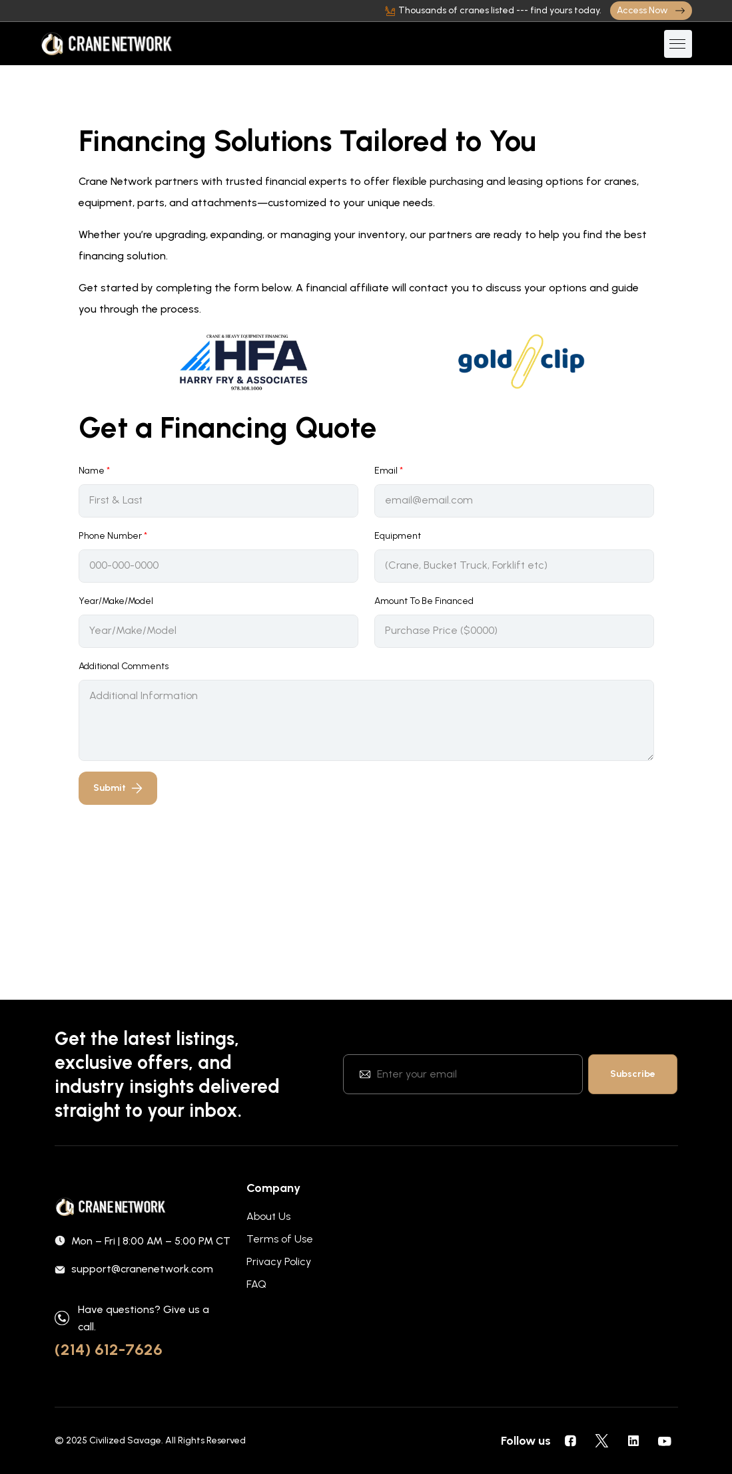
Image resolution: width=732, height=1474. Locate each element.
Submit (118, 788)
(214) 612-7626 (109, 1349)
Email (388, 470)
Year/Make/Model (116, 601)
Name (94, 470)
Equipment (397, 535)
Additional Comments (124, 666)
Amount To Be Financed (424, 601)
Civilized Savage (125, 1440)
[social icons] (570, 1440)
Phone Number (113, 535)
